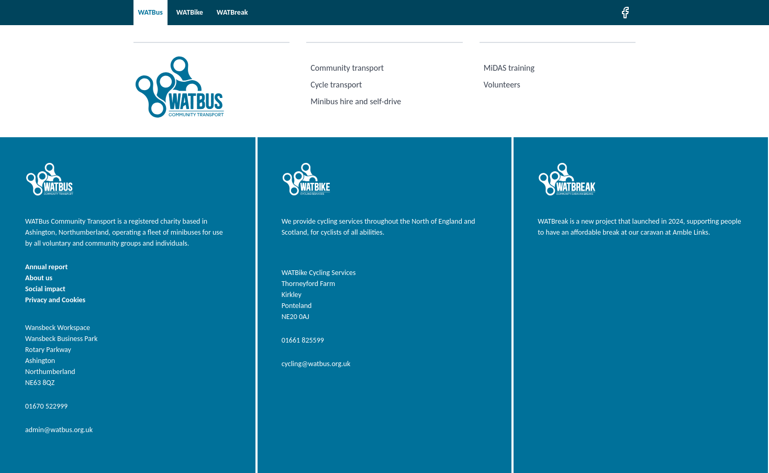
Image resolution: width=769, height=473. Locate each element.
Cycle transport (336, 85)
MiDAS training (509, 68)
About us (38, 277)
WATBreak (232, 12)
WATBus (150, 12)
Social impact (45, 288)
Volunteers (502, 85)
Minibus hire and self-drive (355, 101)
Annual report (46, 266)
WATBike (189, 12)
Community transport (347, 68)
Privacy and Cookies (55, 299)
